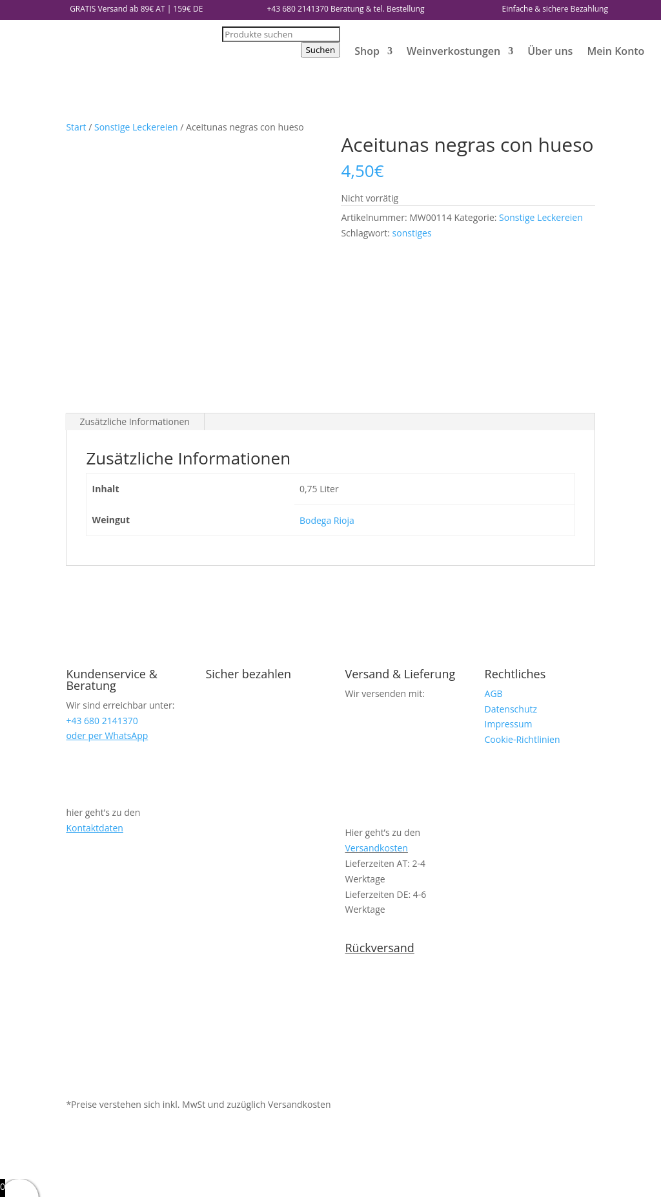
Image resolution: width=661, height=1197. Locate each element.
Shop (367, 51)
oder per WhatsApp (107, 584)
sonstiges (412, 233)
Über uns (550, 51)
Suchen (321, 50)
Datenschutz (511, 556)
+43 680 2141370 (298, 8)
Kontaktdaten (94, 675)
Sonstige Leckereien (136, 127)
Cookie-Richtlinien (522, 587)
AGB (494, 541)
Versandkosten (376, 695)
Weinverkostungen (453, 51)
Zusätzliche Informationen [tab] (134, 269)
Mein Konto (615, 51)
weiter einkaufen (77, 1179)
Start (76, 127)
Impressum (509, 572)
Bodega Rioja (327, 368)
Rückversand (379, 795)
